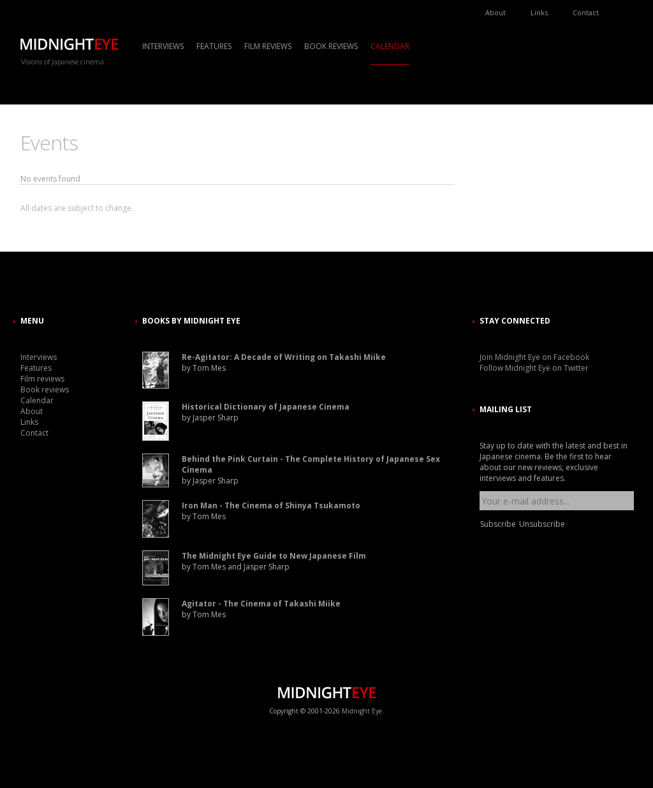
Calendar (390, 46)
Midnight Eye (362, 710)
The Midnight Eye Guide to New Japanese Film (274, 555)
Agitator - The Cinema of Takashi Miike (261, 603)
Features (213, 46)
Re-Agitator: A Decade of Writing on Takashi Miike (284, 357)
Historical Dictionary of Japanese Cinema (265, 406)
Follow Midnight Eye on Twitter (534, 367)
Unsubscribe (542, 524)
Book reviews (331, 46)
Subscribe (498, 524)
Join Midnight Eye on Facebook (534, 357)
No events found (50, 178)
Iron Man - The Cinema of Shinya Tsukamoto (271, 505)
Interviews (163, 46)
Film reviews (267, 46)
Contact (586, 12)
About (495, 12)
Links (539, 12)
